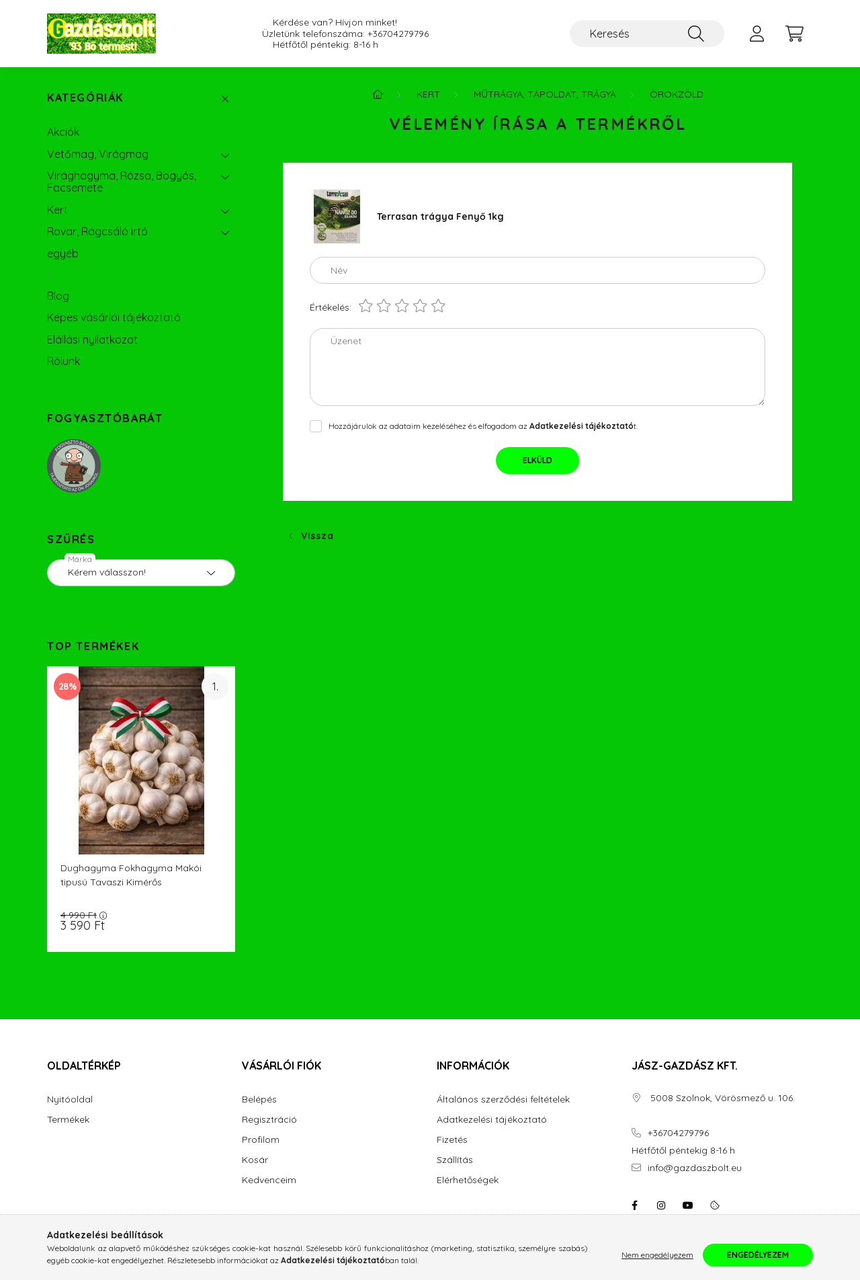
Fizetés (452, 1140)
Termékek (68, 1119)
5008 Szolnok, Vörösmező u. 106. (721, 1098)
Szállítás (455, 1160)
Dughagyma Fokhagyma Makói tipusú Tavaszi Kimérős (131, 875)
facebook (634, 1205)
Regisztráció (269, 1119)
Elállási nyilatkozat (92, 339)
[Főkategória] (377, 94)
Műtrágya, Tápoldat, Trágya (545, 94)
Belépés (259, 1099)
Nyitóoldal (70, 1099)
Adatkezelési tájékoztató (492, 1119)
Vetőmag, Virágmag (97, 154)
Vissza (317, 536)
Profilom (261, 1140)
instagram (661, 1205)
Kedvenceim (269, 1180)
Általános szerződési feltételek (503, 1099)
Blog (58, 296)
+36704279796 (398, 34)
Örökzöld (676, 94)
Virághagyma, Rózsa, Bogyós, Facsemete (121, 181)
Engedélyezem (758, 1255)
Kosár (255, 1160)
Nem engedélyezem (657, 1255)
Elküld (537, 460)
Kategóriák (85, 97)
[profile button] (756, 33)
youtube (688, 1205)
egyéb (63, 253)
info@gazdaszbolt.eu (695, 1168)
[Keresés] (647, 33)
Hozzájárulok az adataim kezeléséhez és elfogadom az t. (483, 426)
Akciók (63, 131)
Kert (57, 209)
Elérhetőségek (468, 1180)
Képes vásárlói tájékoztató (114, 317)
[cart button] (794, 33)
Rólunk (63, 361)
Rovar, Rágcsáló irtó (97, 231)
